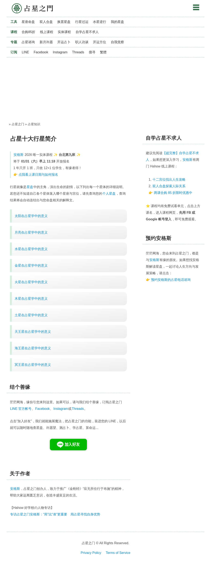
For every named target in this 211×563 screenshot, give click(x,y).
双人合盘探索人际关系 (168, 186)
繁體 (103, 52)
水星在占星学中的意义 (31, 249)
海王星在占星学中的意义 (33, 348)
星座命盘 (28, 22)
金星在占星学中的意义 (31, 265)
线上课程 (46, 32)
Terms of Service (118, 553)
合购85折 (28, 32)
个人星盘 (109, 193)
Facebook (41, 52)
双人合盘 (46, 22)
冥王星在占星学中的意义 (33, 364)
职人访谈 (81, 42)
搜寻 (92, 52)
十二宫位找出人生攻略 (168, 179)
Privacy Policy (91, 553)
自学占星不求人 (87, 32)
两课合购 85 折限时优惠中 (173, 192)
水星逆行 (99, 22)
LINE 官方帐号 (21, 408)
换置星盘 (63, 22)
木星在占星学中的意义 (31, 298)
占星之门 (32, 8)
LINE (25, 52)
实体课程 (64, 32)
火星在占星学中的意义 (31, 282)
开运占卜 (63, 42)
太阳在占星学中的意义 (31, 216)
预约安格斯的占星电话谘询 (171, 280)
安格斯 (18, 154)
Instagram (60, 52)
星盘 (30, 187)
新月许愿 (46, 42)
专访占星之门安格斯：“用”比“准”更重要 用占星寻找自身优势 (55, 514)
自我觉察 (117, 42)
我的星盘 (117, 22)
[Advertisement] (105, 88)
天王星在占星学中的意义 (33, 331)
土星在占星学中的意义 (31, 315)
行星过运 (81, 22)
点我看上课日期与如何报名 (38, 174)
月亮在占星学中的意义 (31, 232)
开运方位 (99, 42)
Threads (78, 52)
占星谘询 (28, 42)
